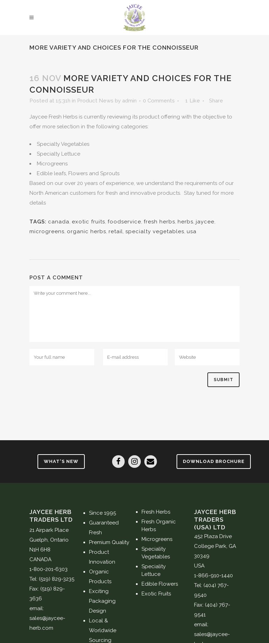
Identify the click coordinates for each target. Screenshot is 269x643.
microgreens (46, 231)
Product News (95, 101)
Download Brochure (213, 461)
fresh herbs (159, 222)
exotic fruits (88, 222)
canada (58, 222)
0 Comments (159, 101)
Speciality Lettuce (154, 570)
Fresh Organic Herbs (159, 526)
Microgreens (157, 539)
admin (129, 101)
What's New (61, 461)
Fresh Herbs (156, 512)
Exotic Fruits (156, 594)
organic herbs (86, 231)
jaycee (205, 222)
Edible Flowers (160, 584)
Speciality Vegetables (156, 553)
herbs (185, 222)
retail (116, 231)
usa (191, 231)
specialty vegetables (154, 231)
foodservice (124, 222)
